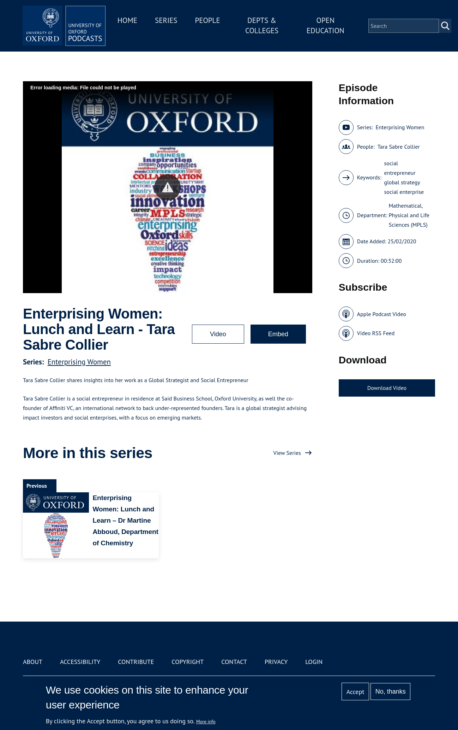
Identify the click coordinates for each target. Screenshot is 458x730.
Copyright (187, 662)
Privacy (276, 662)
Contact (234, 662)
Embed (278, 334)
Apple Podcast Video (381, 313)
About (32, 662)
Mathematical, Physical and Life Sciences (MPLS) (408, 215)
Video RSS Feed (376, 333)
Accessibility (80, 662)
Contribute (136, 662)
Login (314, 662)
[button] (167, 187)
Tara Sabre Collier (399, 146)
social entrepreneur (400, 168)
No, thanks (390, 691)
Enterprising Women (79, 362)
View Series (287, 452)
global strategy (402, 182)
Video (218, 334)
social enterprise (404, 191)
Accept (355, 692)
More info (206, 721)
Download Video (386, 387)
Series (168, 20)
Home (129, 20)
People (209, 20)
